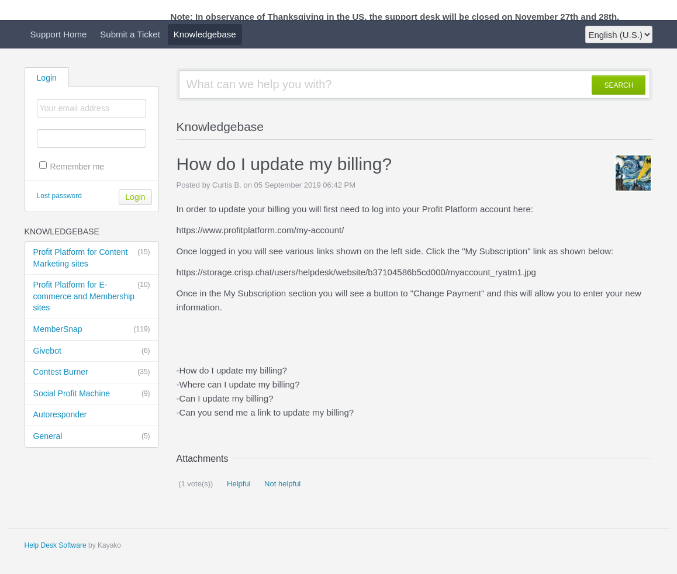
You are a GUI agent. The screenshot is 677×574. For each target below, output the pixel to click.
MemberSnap (91, 330)
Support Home (58, 34)
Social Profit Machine (91, 394)
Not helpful (281, 483)
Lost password (59, 196)
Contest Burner (91, 372)
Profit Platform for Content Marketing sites (91, 257)
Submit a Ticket (130, 34)
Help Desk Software (56, 545)
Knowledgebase (205, 34)
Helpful (237, 483)
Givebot (91, 351)
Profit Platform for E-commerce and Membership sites (91, 295)
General (91, 436)
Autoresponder (60, 414)
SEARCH (618, 85)
